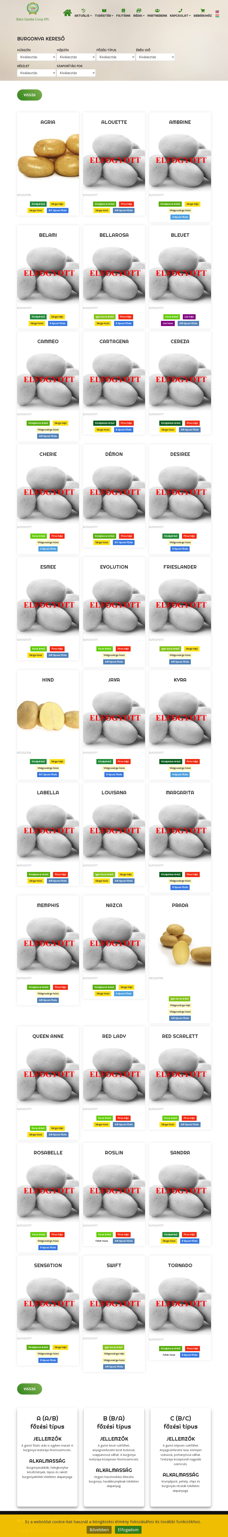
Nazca (114, 905)
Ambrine (180, 122)
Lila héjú (189, 316)
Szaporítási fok (69, 66)
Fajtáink (123, 17)
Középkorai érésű (104, 203)
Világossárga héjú (180, 1005)
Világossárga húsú (180, 210)
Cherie (48, 454)
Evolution (114, 567)
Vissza (29, 95)
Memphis (48, 905)
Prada (180, 905)
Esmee (48, 567)
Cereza (180, 341)
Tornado (180, 1265)
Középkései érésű (104, 423)
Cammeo (48, 341)
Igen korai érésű (105, 316)
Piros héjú (126, 203)
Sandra (180, 1152)
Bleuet (180, 235)
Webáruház (203, 17)
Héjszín (63, 50)
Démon (114, 454)
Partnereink (157, 17)
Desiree (180, 454)
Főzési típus (106, 50)
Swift (114, 1265)
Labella (48, 792)
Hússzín (23, 50)
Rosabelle (48, 1152)
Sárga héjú (57, 203)
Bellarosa (114, 235)
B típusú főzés (57, 323)
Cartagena (114, 341)
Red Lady (114, 1036)
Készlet (23, 66)
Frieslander (180, 567)
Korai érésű (171, 316)
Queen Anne (48, 1036)
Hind (48, 680)
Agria (48, 122)
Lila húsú (168, 323)
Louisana (114, 792)
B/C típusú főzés (58, 210)
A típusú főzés (180, 216)
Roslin (114, 1152)
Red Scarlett (180, 1036)
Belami (48, 235)
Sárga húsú (35, 210)
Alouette (114, 122)
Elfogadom (128, 1529)
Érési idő (143, 50)
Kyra (180, 680)
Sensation (48, 1265)
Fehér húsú (102, 1241)
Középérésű (38, 203)
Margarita (180, 792)
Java (114, 680)
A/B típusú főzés (124, 210)
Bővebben (99, 1529)
